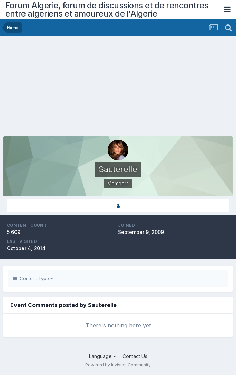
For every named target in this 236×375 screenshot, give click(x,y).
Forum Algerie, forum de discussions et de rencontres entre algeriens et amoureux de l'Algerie (106, 9)
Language (102, 356)
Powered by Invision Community (118, 364)
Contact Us (134, 356)
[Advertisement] (84, 88)
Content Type (33, 278)
